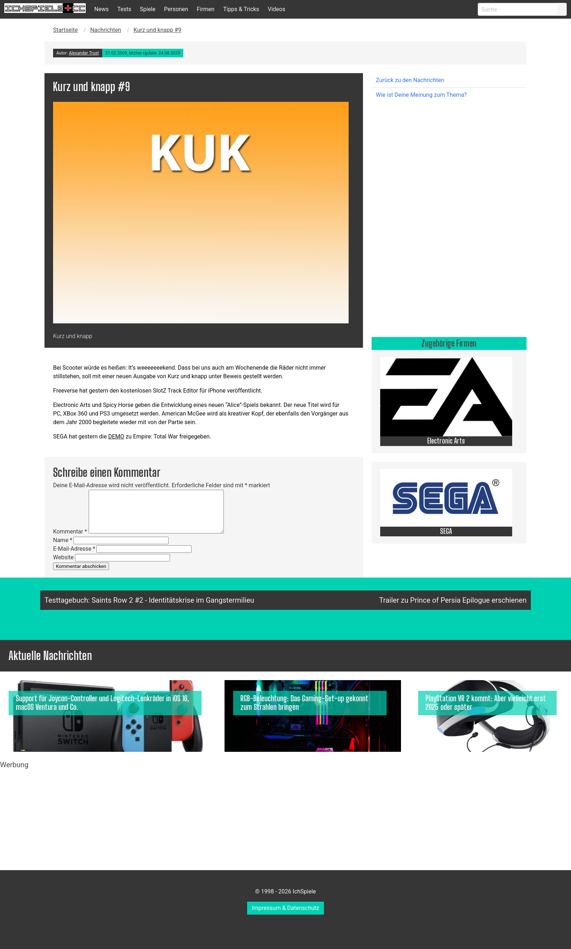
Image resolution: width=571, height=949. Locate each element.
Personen (176, 9)
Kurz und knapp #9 (157, 30)
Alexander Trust (84, 53)
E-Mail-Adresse (74, 548)
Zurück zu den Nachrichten (410, 80)
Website (63, 557)
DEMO (116, 436)
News (101, 9)
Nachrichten (105, 30)
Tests (124, 9)
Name (62, 540)
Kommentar (70, 531)
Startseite (65, 30)
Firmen (206, 9)
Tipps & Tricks (241, 9)
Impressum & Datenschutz (285, 908)
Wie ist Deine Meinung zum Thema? (421, 94)
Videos (276, 9)
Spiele (147, 9)
